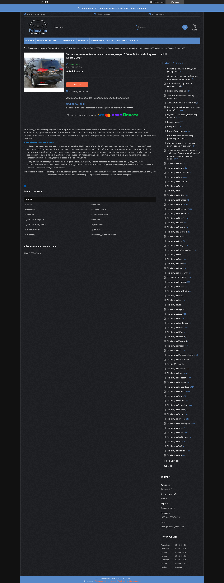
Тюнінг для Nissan (176, 368)
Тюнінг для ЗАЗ (174, 446)
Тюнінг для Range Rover (178, 387)
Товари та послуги (47, 40)
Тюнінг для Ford (174, 259)
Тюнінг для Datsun (176, 236)
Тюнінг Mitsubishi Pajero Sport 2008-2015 (86, 48)
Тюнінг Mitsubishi (56, 48)
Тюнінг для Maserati (177, 341)
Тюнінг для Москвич (177, 450)
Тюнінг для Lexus (175, 327)
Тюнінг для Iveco (175, 300)
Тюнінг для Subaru (176, 409)
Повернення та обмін (102, 40)
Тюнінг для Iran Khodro (178, 291)
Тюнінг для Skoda (175, 400)
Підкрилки (172, 126)
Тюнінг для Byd (174, 190)
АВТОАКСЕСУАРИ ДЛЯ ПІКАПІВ (181, 102)
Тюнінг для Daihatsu (177, 231)
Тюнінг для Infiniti (175, 286)
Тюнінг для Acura (175, 168)
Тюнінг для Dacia (175, 222)
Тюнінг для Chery (175, 204)
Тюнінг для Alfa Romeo (178, 172)
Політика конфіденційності (129, 581)
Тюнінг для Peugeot (176, 377)
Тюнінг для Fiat (174, 254)
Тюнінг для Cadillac (176, 195)
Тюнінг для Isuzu (175, 295)
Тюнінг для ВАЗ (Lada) (177, 437)
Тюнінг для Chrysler (176, 213)
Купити (77, 84)
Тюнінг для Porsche (176, 382)
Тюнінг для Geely (175, 263)
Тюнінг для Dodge (175, 245)
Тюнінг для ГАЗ (174, 441)
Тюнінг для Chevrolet (177, 209)
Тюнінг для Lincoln (176, 336)
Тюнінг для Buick (175, 186)
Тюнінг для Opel (174, 373)
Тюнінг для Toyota (176, 418)
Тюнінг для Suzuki (175, 414)
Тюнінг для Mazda (176, 345)
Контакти (83, 40)
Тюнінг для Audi (174, 163)
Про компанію (171, 461)
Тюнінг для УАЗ (174, 455)
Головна (29, 40)
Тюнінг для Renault (176, 391)
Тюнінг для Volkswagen (178, 423)
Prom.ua (126, 578)
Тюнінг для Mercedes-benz (180, 355)
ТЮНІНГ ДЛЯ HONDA (176, 277)
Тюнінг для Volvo (175, 432)
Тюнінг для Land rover (177, 323)
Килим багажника (176, 131)
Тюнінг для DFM (174, 241)
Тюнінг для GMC (174, 268)
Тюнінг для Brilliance (177, 181)
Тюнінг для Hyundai (176, 282)
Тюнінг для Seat (175, 396)
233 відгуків (159, 2)
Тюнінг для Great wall (177, 272)
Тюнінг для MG (174, 350)
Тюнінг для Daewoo (176, 227)
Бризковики (173, 122)
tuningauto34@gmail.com (172, 526)
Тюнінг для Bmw (175, 177)
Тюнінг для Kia (174, 318)
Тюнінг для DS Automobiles (180, 250)
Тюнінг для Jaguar (175, 309)
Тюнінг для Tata (175, 428)
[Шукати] (185, 27)
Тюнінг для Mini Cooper (178, 359)
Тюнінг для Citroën (176, 218)
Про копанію (68, 40)
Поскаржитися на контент (106, 581)
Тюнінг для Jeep (174, 314)
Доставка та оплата (127, 40)
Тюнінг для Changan (176, 200)
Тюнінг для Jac (174, 304)
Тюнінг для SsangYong (178, 405)
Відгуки (168, 466)
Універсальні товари (177, 90)
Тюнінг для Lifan (175, 332)
